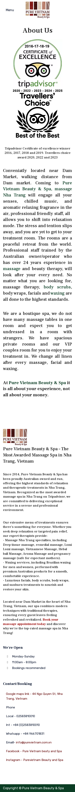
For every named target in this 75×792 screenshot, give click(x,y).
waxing (57, 293)
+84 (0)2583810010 (26, 725)
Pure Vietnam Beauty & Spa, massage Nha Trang (37, 189)
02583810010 (25, 716)
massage (11, 268)
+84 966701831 (33, 733)
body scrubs (57, 287)
